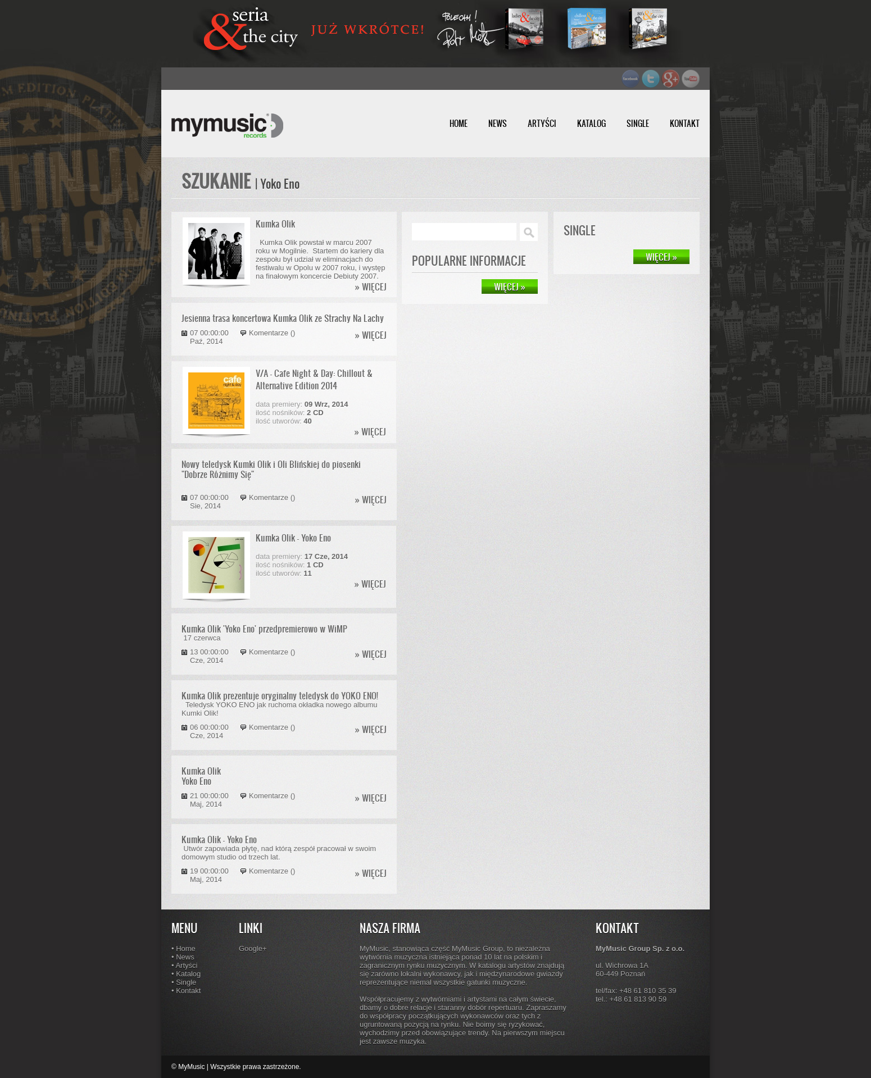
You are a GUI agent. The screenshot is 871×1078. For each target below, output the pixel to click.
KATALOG (591, 123)
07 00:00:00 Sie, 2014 (209, 501)
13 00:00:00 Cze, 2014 (209, 656)
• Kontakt (186, 990)
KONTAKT (685, 123)
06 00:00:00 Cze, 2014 (209, 731)
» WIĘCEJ (371, 286)
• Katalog (186, 974)
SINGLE (638, 123)
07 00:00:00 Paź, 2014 (209, 337)
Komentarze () (272, 333)
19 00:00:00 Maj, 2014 (209, 875)
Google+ (253, 948)
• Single (183, 982)
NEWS (497, 123)
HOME (459, 123)
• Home (183, 948)
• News (182, 957)
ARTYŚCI (542, 123)
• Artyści (184, 965)
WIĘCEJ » (661, 257)
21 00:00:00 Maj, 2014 (209, 800)
